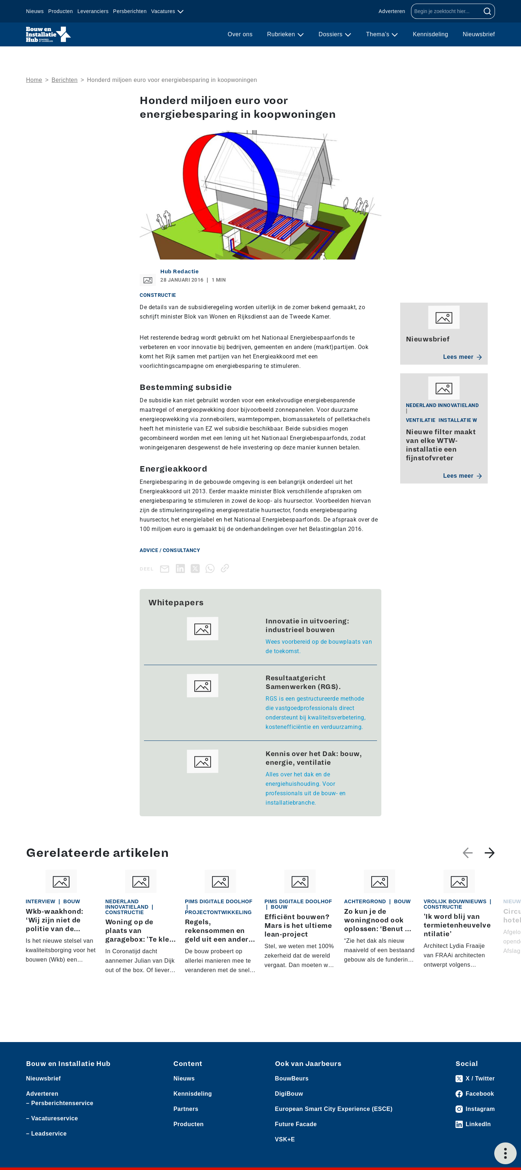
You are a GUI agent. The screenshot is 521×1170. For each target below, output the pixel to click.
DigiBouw (289, 1094)
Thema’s (378, 34)
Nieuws (35, 11)
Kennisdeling (430, 34)
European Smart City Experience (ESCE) (334, 1109)
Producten (60, 11)
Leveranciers (93, 11)
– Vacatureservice (52, 1118)
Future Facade (296, 1124)
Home (34, 80)
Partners (185, 1109)
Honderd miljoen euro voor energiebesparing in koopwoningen (172, 80)
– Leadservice (46, 1133)
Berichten (65, 80)
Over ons (240, 34)
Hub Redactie (179, 271)
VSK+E (285, 1139)
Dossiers (331, 34)
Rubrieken (282, 34)
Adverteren (392, 11)
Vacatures (164, 11)
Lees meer (462, 357)
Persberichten (130, 11)
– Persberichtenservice (59, 1103)
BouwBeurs (292, 1078)
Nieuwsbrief (479, 34)
